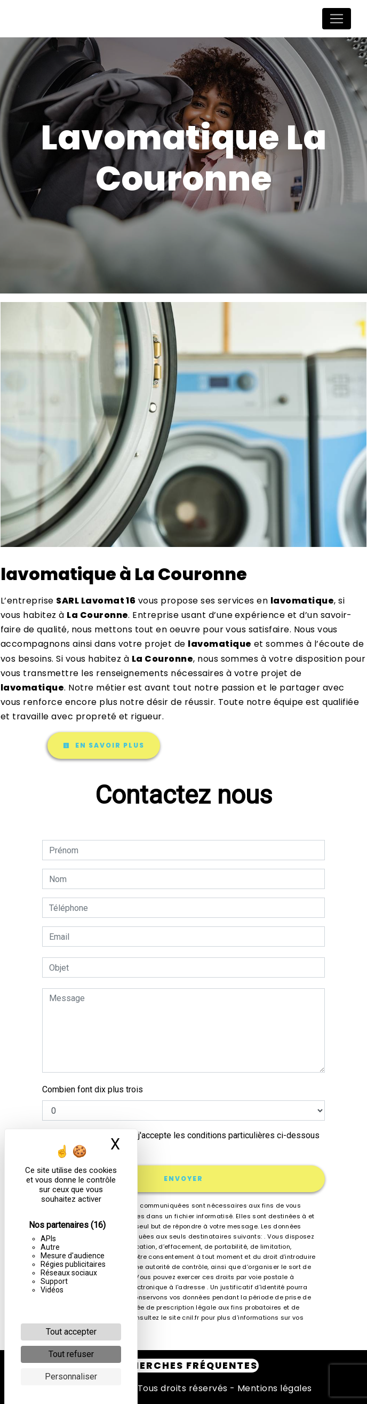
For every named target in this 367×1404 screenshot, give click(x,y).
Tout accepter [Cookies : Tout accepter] (71, 1332)
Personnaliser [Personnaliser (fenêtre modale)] (71, 1376)
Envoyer (183, 1178)
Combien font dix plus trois (92, 1089)
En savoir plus (104, 745)
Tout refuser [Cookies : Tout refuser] (71, 1354)
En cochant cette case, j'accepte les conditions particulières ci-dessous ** (186, 1141)
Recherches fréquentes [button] (183, 1365)
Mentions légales (273, 1388)
